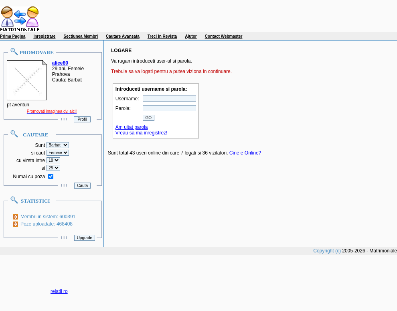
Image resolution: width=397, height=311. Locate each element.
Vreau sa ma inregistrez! (141, 133)
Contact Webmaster (224, 36)
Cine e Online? (245, 153)
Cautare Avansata (123, 36)
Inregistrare (44, 36)
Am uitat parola (131, 127)
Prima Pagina (12, 36)
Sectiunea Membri (80, 36)
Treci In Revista (162, 36)
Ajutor (190, 36)
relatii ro (59, 291)
